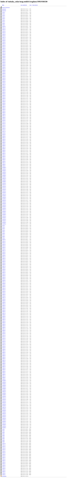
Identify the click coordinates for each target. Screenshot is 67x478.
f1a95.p (4, 159)
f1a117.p (4, 194)
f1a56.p (4, 98)
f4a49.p (4, 300)
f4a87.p (4, 360)
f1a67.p (4, 115)
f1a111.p (4, 184)
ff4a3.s (4, 463)
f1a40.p (4, 73)
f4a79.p (4, 347)
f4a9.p (3, 237)
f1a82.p (4, 139)
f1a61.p (4, 106)
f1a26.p (4, 51)
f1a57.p (4, 99)
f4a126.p (4, 421)
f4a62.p (4, 321)
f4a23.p (4, 259)
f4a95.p (4, 372)
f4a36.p (4, 280)
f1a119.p (4, 197)
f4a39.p (4, 284)
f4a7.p (3, 234)
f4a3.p (3, 228)
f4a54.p (4, 308)
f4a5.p (3, 231)
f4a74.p (4, 339)
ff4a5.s (4, 469)
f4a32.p (4, 273)
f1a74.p (4, 126)
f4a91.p (4, 366)
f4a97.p (4, 375)
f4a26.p (4, 264)
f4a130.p (4, 427)
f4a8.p (3, 236)
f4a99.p (4, 378)
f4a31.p (4, 272)
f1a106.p (4, 176)
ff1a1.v (4, 446)
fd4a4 (3, 438)
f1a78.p (4, 132)
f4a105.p (4, 388)
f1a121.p (4, 200)
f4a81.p (4, 350)
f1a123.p (4, 203)
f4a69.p (4, 331)
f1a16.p (4, 35)
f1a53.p (4, 93)
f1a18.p (4, 38)
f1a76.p (4, 129)
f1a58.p (4, 101)
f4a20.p (4, 255)
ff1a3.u (4, 454)
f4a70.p (4, 333)
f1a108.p (4, 179)
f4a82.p (4, 352)
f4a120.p (4, 411)
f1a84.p (4, 142)
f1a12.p (4, 29)
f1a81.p (4, 137)
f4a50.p (4, 302)
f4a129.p (4, 426)
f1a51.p (4, 90)
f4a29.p (4, 269)
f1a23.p (4, 46)
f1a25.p (4, 49)
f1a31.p (4, 59)
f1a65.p (4, 112)
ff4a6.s (4, 473)
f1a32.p (4, 60)
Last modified (24, 5)
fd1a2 (3, 430)
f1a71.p (4, 121)
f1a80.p (4, 136)
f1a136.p (4, 223)
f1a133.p (4, 219)
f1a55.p (4, 96)
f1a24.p (4, 48)
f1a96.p (4, 161)
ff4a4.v (4, 468)
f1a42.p (4, 76)
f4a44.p (4, 292)
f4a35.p (4, 278)
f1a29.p (4, 56)
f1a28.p (4, 54)
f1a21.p (4, 43)
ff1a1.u (4, 444)
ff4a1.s (4, 457)
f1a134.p (4, 220)
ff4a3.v (4, 465)
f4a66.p (4, 327)
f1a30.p (4, 57)
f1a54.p (4, 95)
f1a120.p (4, 198)
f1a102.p (4, 170)
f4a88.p (4, 361)
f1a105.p (4, 175)
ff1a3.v (4, 455)
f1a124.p (4, 205)
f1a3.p (3, 15)
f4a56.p (4, 311)
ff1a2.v (4, 451)
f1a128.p (4, 211)
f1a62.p (4, 107)
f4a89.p (4, 363)
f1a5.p (3, 18)
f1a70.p (4, 120)
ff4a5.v (4, 471)
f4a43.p (4, 291)
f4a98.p (4, 377)
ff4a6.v (4, 474)
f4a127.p (4, 422)
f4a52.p (4, 305)
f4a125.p (4, 419)
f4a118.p (4, 408)
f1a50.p (4, 89)
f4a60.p (4, 317)
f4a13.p (4, 244)
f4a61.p (4, 319)
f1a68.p (4, 117)
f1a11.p (4, 27)
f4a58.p (4, 314)
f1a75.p (4, 128)
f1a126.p (4, 208)
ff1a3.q (4, 452)
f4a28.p (4, 267)
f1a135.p (4, 222)
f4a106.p (4, 389)
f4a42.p (4, 289)
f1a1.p (3, 12)
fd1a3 (3, 432)
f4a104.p (4, 386)
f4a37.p (4, 281)
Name (3, 5)
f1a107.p (4, 178)
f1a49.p (4, 87)
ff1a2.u (4, 449)
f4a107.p (4, 391)
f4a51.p (4, 303)
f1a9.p (3, 24)
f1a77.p (4, 131)
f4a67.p (4, 328)
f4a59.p (4, 316)
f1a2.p (3, 13)
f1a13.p (4, 31)
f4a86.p (4, 358)
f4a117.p (4, 407)
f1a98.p (4, 164)
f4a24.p (4, 261)
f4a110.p (4, 396)
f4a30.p (4, 270)
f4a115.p (4, 404)
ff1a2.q (4, 447)
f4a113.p (4, 400)
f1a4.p (3, 16)
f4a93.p (4, 369)
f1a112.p (4, 186)
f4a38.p (4, 283)
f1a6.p (3, 20)
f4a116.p (4, 405)
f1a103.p (4, 172)
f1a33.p (4, 62)
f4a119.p (4, 410)
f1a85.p (4, 143)
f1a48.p (4, 85)
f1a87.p (4, 147)
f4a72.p (4, 336)
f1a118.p (4, 195)
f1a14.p (4, 32)
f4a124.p (4, 418)
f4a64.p (4, 324)
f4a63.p (4, 322)
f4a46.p (4, 295)
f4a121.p (4, 413)
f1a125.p (4, 206)
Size (30, 5)
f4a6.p (3, 233)
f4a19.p (4, 253)
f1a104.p (4, 173)
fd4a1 (3, 433)
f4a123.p (4, 416)
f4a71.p (4, 335)
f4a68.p (4, 330)
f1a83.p (4, 140)
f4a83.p (4, 353)
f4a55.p (4, 310)
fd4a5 (3, 440)
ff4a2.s (4, 460)
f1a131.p (4, 215)
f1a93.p (4, 156)
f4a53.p (4, 306)
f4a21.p (4, 256)
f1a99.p (4, 165)
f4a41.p (4, 288)
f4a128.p (4, 424)
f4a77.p (4, 344)
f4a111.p (4, 397)
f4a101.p (4, 382)
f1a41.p (4, 74)
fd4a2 (3, 435)
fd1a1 (3, 429)
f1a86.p (4, 145)
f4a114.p (4, 402)
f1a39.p (4, 71)
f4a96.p (4, 374)
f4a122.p (4, 415)
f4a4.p (3, 230)
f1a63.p (4, 109)
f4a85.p (4, 357)
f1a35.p (4, 65)
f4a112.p (4, 399)
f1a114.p (4, 189)
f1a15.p (4, 34)
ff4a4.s (4, 466)
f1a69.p (4, 118)
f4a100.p (4, 380)
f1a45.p (4, 81)
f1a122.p (4, 201)
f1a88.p (4, 148)
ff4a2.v (4, 462)
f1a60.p (4, 104)
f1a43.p (4, 78)
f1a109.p (4, 181)
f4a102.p (4, 383)
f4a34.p (4, 277)
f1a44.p (4, 79)
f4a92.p (4, 368)
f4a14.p (4, 245)
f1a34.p (4, 63)
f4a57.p (4, 313)
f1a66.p (4, 114)
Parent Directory (6, 7)
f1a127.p (4, 209)
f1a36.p (4, 67)
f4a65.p (4, 325)
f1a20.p (4, 42)
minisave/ (4, 476)
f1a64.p (4, 110)
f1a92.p (4, 154)
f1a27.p (4, 52)
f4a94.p (4, 371)
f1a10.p (4, 26)
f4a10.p (4, 239)
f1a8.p (3, 23)
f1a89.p (4, 150)
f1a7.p (3, 21)
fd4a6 (3, 441)
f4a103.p (4, 385)
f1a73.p (4, 125)
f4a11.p (4, 241)
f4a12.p (4, 242)
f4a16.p (4, 248)
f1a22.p (4, 45)
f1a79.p (4, 134)
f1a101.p (4, 168)
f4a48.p (4, 299)
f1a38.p (4, 70)
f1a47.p (4, 84)
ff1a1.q (4, 443)
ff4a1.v (4, 458)
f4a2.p (3, 226)
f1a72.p (4, 123)
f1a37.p (4, 68)
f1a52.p (4, 92)
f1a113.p (4, 187)
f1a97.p (4, 162)
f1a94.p (4, 157)
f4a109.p (4, 394)
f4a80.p (4, 349)
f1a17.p (4, 37)
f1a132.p (4, 217)
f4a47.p (4, 297)
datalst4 (4, 10)
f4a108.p (4, 393)
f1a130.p (4, 214)
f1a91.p (4, 153)
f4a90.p (4, 364)
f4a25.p (4, 263)
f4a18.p (4, 252)
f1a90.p (4, 151)
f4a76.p (4, 342)
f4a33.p (4, 275)
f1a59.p (4, 103)
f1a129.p (4, 212)
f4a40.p (4, 286)
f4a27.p (4, 266)
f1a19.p (4, 40)
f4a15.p (4, 247)
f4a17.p (4, 250)
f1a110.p (4, 183)
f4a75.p (4, 341)
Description (35, 5)
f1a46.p (4, 82)
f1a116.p (4, 192)
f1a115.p (4, 190)
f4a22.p (4, 258)
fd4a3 (3, 436)
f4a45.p (4, 294)
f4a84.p (4, 355)
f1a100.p (4, 167)
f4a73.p (4, 338)
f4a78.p (4, 346)
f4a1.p (3, 225)
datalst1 (4, 9)
